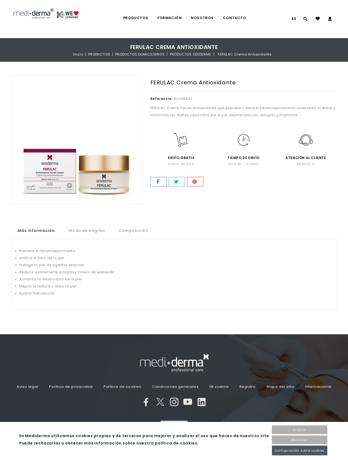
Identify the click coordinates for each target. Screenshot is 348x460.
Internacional (318, 386)
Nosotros (202, 17)
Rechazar (299, 440)
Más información (36, 230)
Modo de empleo (87, 230)
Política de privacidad (71, 386)
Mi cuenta (219, 386)
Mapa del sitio (280, 386)
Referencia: (161, 98)
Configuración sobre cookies (300, 450)
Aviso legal (27, 386)
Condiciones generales (175, 386)
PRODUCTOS (135, 17)
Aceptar (299, 430)
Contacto (234, 17)
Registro (248, 386)
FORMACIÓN (169, 17)
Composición (133, 230)
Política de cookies (122, 386)
